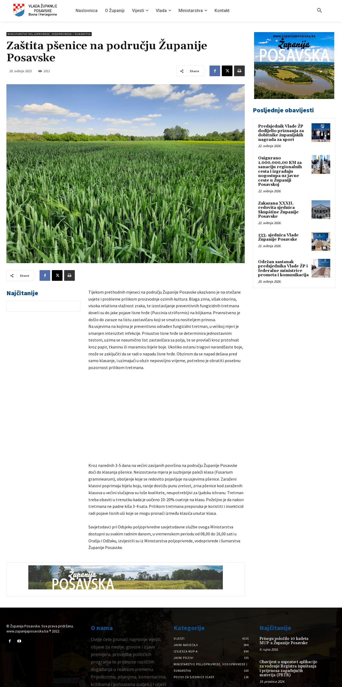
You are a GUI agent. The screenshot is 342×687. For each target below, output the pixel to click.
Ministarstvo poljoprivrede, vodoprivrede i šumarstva (49, 34)
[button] (319, 10)
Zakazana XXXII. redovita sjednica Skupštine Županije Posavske (278, 210)
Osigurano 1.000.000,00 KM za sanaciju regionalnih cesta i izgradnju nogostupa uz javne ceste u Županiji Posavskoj (280, 171)
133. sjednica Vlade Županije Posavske (278, 237)
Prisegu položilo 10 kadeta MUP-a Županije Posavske (283, 622)
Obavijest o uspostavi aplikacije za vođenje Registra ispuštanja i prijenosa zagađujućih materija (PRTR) (288, 649)
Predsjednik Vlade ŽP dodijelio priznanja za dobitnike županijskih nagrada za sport (281, 133)
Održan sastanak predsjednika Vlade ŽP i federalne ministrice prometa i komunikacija (283, 268)
